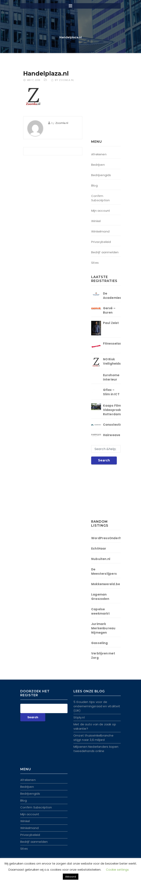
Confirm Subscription (100, 198)
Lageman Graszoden (100, 596)
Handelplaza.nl (46, 73)
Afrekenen (99, 154)
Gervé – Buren (109, 310)
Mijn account (100, 211)
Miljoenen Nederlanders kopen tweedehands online (96, 749)
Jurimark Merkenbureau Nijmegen (103, 628)
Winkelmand (100, 231)
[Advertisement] (115, 105)
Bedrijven (98, 165)
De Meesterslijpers (104, 571)
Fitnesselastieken (117, 343)
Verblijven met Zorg (103, 655)
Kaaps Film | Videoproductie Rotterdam (116, 410)
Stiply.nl (79, 717)
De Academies (112, 295)
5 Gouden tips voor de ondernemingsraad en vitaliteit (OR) (96, 706)
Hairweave (111, 435)
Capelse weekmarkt (100, 611)
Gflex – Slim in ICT (111, 392)
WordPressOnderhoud (109, 538)
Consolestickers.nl (118, 425)
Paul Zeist (111, 323)
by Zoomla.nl (64, 80)
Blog (94, 185)
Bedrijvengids (101, 175)
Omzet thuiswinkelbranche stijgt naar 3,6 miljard (93, 737)
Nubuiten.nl (100, 559)
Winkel (96, 221)
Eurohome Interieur (111, 377)
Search (104, 460)
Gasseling (99, 643)
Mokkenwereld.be (105, 584)
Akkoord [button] (70, 876)
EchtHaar (98, 548)
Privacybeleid (101, 242)
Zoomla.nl (61, 122)
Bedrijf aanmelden (105, 252)
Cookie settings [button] (117, 869)
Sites (95, 263)
